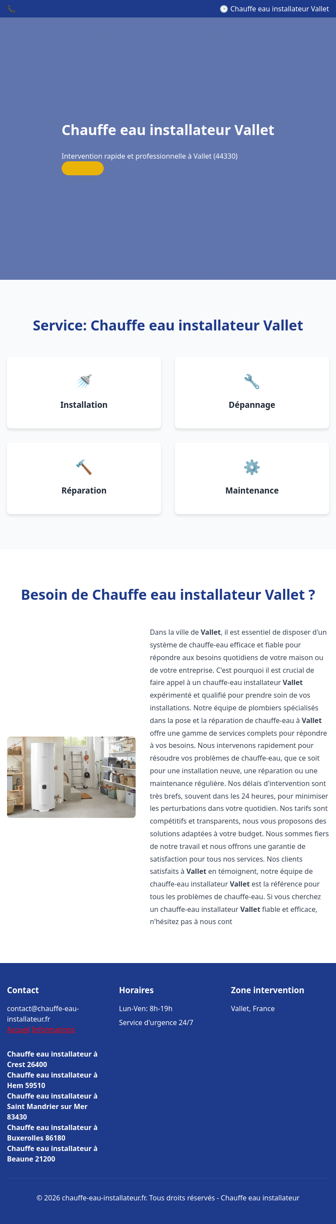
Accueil (18, 1029)
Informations (53, 1029)
